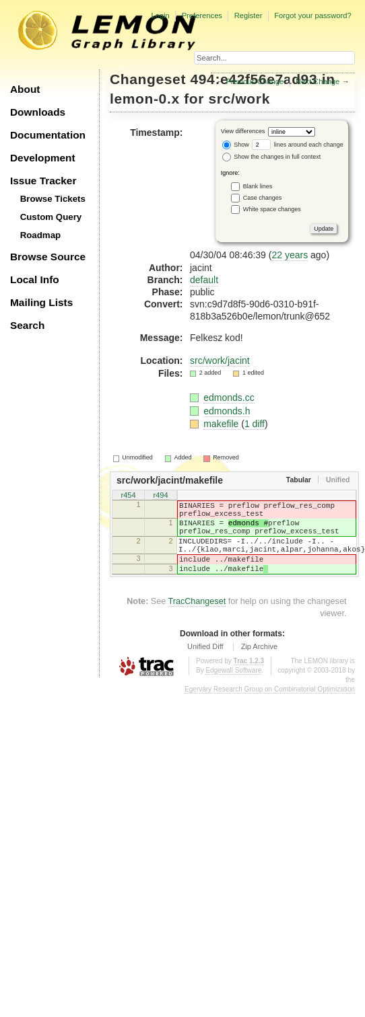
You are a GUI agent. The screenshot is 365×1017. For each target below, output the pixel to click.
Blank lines (258, 185)
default (204, 279)
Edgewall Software (233, 688)
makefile (222, 423)
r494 (160, 496)
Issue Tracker (43, 180)
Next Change (317, 81)
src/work (239, 98)
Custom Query (51, 217)
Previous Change (255, 81)
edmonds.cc (228, 397)
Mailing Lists (41, 302)
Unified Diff (205, 665)
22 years (289, 255)
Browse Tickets (53, 199)
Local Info (34, 279)
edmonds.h (226, 411)
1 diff (254, 423)
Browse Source (48, 256)
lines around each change (297, 144)
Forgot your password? (312, 15)
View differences (243, 131)
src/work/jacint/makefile (170, 480)
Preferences (202, 15)
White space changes (272, 208)
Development (42, 157)
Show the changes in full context (271, 156)
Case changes (262, 197)
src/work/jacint (220, 360)
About (25, 89)
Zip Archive (259, 665)
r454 (128, 496)
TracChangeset (197, 619)
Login (160, 15)
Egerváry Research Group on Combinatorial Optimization (270, 707)
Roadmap (40, 235)
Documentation (48, 135)
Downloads (37, 112)
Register (248, 15)
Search (27, 325)
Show (235, 144)
